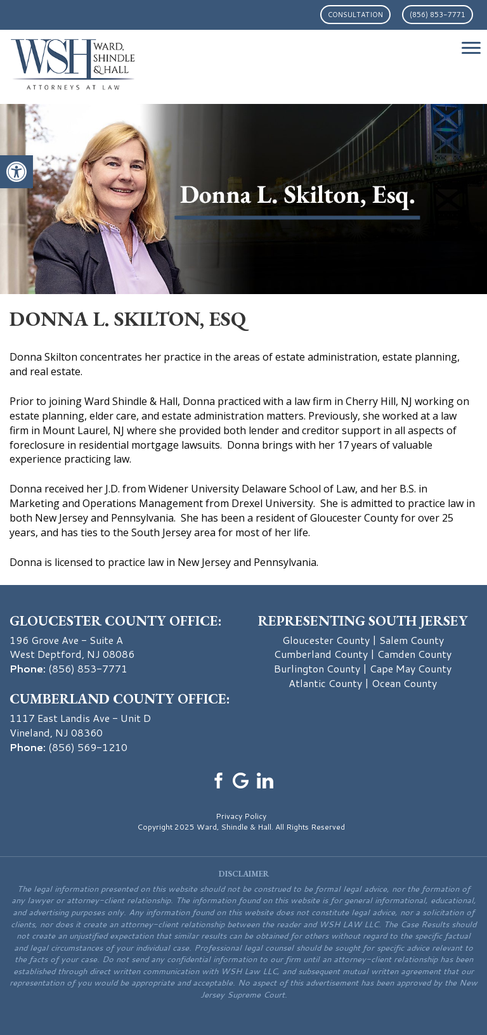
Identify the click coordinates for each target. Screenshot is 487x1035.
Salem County (411, 640)
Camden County (414, 653)
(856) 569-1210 (87, 747)
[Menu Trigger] (471, 47)
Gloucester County (326, 640)
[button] (16, 171)
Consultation (355, 15)
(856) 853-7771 (437, 15)
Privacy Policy (241, 816)
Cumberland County (321, 653)
